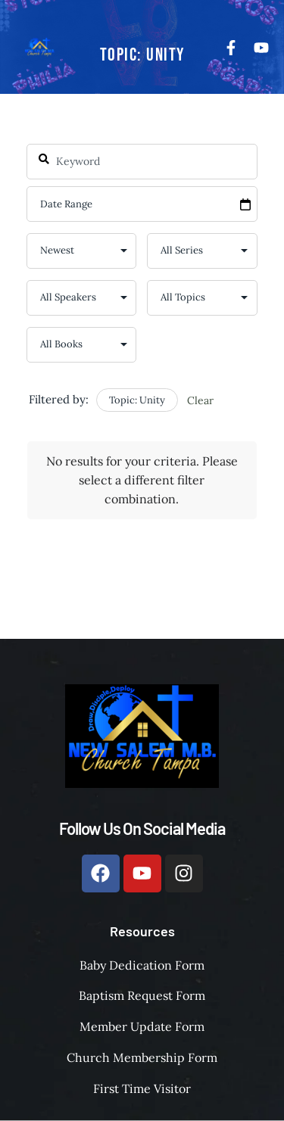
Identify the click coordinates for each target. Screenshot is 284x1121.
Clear (200, 400)
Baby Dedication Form (142, 965)
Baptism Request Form (142, 995)
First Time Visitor (142, 1088)
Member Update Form (142, 1026)
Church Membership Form (142, 1057)
